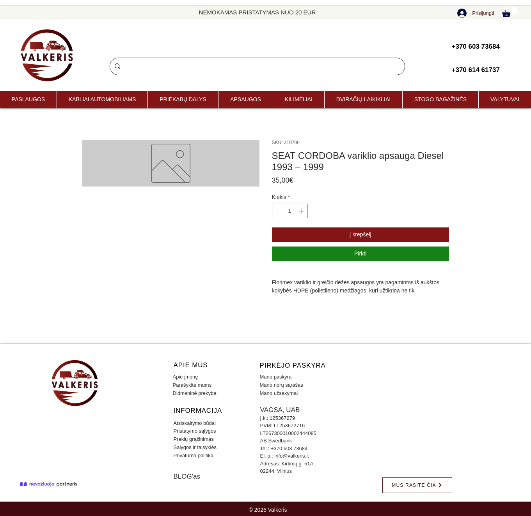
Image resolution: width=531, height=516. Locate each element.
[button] (509, 12)
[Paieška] (256, 66)
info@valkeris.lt (291, 456)
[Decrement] (278, 211)
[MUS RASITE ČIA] (417, 485)
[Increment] (302, 211)
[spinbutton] (290, 211)
